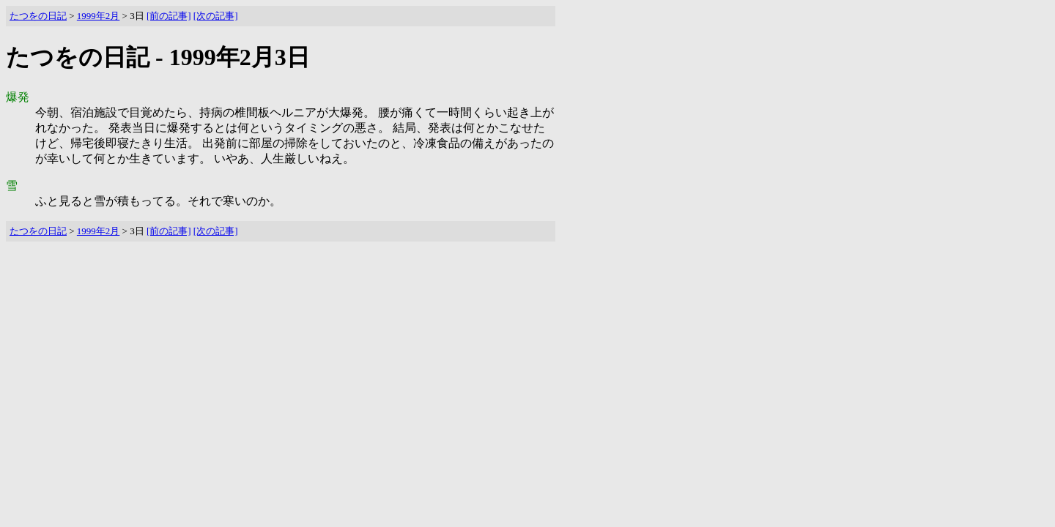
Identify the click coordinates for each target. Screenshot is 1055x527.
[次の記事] (215, 15)
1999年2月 (98, 15)
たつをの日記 (38, 15)
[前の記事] (169, 15)
